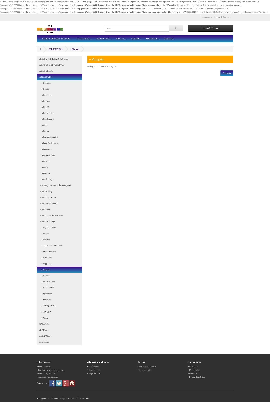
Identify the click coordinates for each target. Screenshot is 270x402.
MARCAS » (121, 39)
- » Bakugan (45, 83)
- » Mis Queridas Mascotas (51, 215)
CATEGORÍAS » (84, 39)
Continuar (227, 73)
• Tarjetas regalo (144, 370)
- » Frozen (44, 161)
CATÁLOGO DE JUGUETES (51, 65)
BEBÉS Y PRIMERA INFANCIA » (57, 39)
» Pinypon (74, 49)
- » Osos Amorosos (47, 251)
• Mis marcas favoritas (147, 366)
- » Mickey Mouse (47, 197)
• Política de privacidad (46, 373)
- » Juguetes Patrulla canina (51, 245)
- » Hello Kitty (46, 179)
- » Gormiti (44, 173)
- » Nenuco (44, 239)
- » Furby (43, 167)
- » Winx (43, 318)
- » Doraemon (45, 149)
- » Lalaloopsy (45, 191)
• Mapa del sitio (93, 373)
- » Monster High (47, 221)
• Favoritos (192, 373)
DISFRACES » (152, 39)
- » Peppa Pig (45, 263)
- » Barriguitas (45, 95)
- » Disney (44, 131)
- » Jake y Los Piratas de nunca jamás (55, 185)
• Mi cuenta (193, 366)
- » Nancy (44, 233)
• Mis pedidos (193, 370)
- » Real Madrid (46, 288)
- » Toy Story (45, 312)
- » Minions (44, 209)
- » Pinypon (44, 269)
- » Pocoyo (44, 275)
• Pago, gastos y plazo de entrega (50, 370)
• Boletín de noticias (196, 377)
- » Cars (43, 125)
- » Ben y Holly (46, 113)
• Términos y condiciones (47, 377)
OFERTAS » (169, 39)
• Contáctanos (93, 366)
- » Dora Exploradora (48, 143)
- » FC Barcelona (47, 155)
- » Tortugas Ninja (47, 306)
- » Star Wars (45, 300)
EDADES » (136, 39)
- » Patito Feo (45, 257)
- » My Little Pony (47, 227)
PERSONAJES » (103, 39)
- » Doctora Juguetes (48, 137)
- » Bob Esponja (46, 119)
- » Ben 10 (44, 107)
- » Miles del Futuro (48, 203)
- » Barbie (44, 89)
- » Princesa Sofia (47, 282)
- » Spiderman (45, 294)
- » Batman (44, 101)
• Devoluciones (93, 370)
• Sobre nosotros (43, 366)
